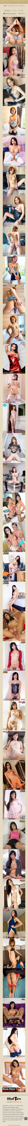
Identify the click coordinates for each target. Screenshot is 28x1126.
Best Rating (14, 10)
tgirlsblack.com (17, 1102)
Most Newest (7, 10)
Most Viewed (20, 10)
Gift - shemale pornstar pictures (14, 1125)
